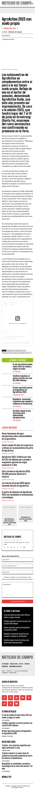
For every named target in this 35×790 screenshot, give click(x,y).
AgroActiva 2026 (18, 395)
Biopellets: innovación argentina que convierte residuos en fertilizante (23, 401)
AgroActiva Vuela (8, 352)
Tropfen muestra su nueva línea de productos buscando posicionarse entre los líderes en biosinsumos (17, 755)
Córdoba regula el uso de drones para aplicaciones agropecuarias (22, 414)
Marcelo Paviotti (26, 352)
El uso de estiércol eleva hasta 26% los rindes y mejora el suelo (22, 366)
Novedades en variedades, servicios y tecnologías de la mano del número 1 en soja (17, 766)
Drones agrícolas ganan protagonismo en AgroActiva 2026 (22, 389)
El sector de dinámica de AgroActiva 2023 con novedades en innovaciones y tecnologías (17, 495)
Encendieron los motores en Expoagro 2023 (25, 519)
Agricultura (6, 750)
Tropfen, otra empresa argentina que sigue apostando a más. (16, 746)
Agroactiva (10, 350)
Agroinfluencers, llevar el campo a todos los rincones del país (9, 521)
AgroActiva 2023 (8, 441)
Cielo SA (16, 352)
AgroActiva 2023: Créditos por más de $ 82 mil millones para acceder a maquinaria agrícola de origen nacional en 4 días (16, 461)
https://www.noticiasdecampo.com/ (13, 540)
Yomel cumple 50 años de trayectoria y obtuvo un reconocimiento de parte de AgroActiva (17, 448)
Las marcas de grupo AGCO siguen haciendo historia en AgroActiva (16, 484)
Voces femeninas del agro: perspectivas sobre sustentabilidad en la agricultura (17, 436)
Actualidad (16, 371)
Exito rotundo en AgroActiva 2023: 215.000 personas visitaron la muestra (16, 474)
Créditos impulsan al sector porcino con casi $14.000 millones (22, 378)
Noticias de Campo (15, 32)
